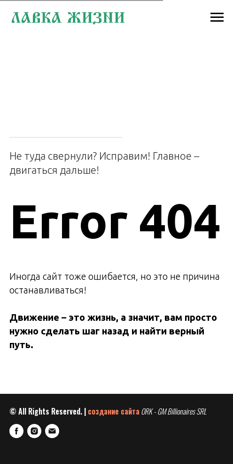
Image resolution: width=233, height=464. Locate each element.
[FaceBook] (16, 431)
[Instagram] (34, 431)
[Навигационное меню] (217, 17)
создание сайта (114, 411)
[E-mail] (52, 431)
